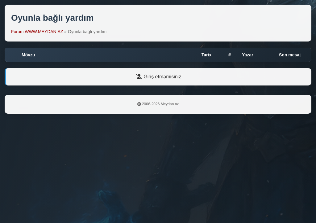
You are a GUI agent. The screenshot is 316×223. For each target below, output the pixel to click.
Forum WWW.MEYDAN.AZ (37, 31)
